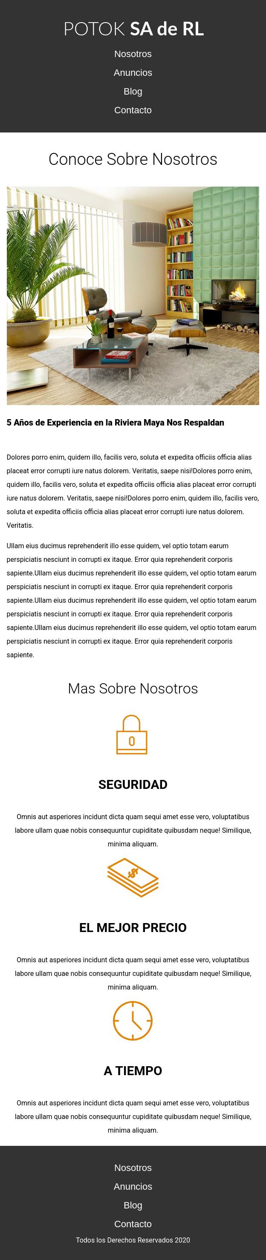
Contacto (133, 110)
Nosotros (133, 54)
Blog (133, 91)
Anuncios (133, 72)
